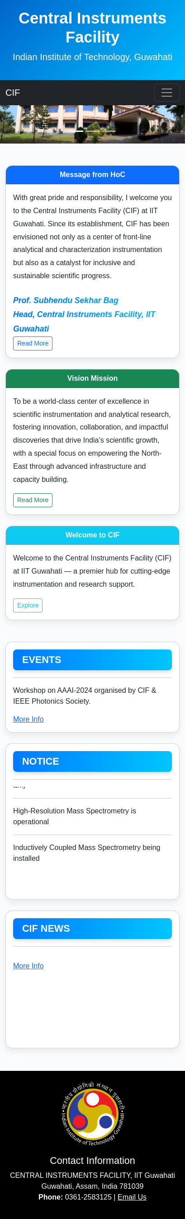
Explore (27, 605)
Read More (32, 343)
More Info (28, 719)
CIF (12, 93)
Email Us (132, 1197)
